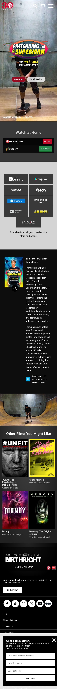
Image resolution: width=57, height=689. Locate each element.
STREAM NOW (45, 149)
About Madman (10, 620)
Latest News (8, 632)
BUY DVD (47, 141)
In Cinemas (8, 626)
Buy (18, 79)
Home (5, 614)
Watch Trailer (36, 79)
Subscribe (12, 590)
